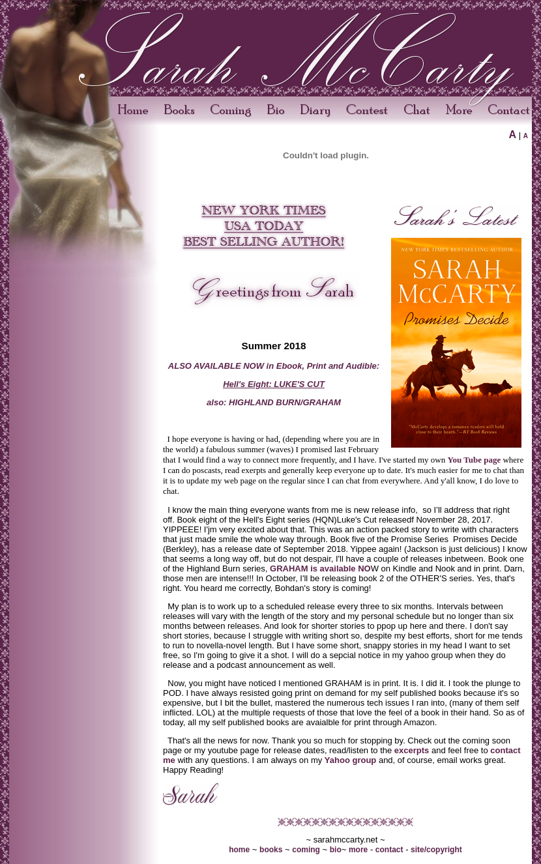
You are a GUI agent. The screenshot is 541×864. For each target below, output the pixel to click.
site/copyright (436, 849)
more (358, 849)
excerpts (411, 750)
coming (306, 849)
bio (336, 849)
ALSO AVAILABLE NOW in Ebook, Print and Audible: (273, 366)
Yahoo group (350, 760)
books (270, 849)
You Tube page (474, 460)
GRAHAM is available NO (320, 568)
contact (389, 849)
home (239, 849)
